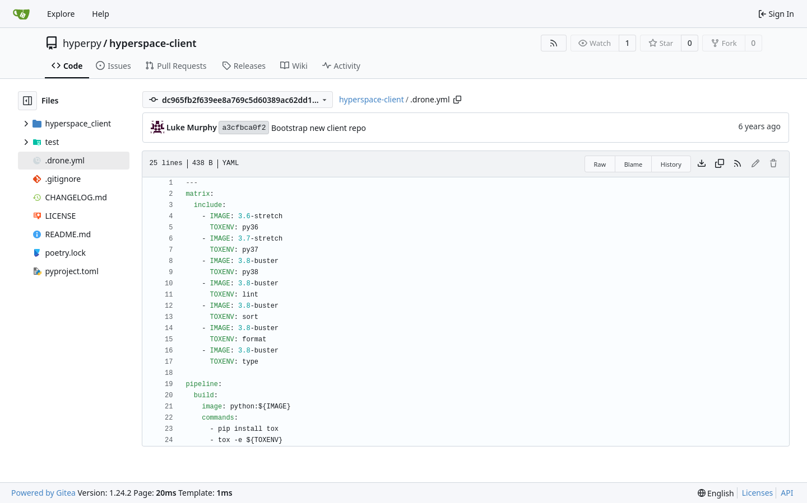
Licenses (757, 492)
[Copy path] (457, 100)
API (787, 492)
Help (100, 13)
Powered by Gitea (43, 492)
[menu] (716, 493)
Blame (633, 164)
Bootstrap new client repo (318, 128)
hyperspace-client (153, 43)
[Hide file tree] (27, 100)
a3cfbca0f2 (244, 128)
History (671, 164)
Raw (600, 164)
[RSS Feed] (554, 43)
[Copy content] (720, 163)
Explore (61, 13)
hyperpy (82, 43)
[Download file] (702, 163)
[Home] (21, 14)
